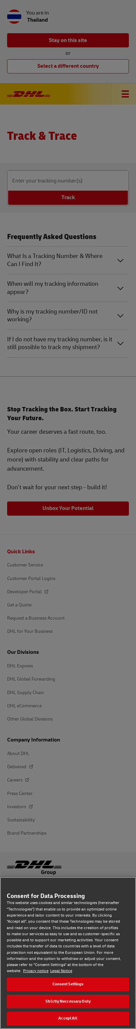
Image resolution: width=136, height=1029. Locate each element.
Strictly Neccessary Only (68, 1001)
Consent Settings (68, 984)
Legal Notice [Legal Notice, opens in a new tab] (61, 970)
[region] (68, 953)
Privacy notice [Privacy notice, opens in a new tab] (35, 970)
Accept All (67, 1018)
